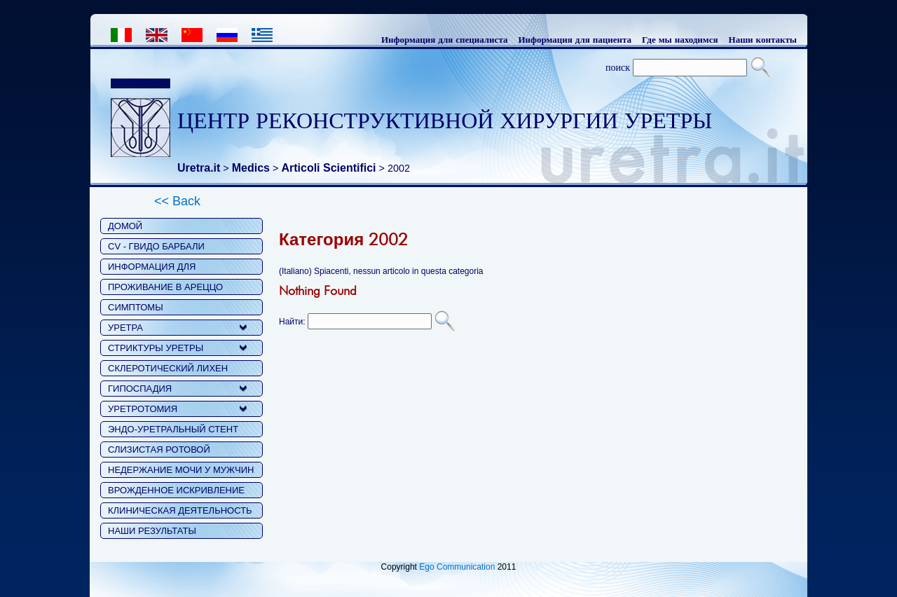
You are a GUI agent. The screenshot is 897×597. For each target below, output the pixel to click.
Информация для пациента (574, 39)
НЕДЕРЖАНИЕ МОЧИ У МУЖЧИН (181, 470)
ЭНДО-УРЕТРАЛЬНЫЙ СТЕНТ (173, 429)
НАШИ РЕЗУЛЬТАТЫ (152, 531)
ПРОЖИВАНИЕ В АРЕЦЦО (165, 287)
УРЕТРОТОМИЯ (142, 409)
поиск (617, 67)
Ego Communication (457, 567)
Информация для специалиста (444, 39)
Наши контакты (763, 39)
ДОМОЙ (125, 226)
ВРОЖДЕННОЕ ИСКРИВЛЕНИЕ (176, 490)
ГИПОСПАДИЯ (140, 388)
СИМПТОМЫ (135, 307)
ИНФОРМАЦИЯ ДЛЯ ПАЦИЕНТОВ (152, 268)
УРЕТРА (125, 327)
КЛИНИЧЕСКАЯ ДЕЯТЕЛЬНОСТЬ (180, 510)
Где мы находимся (680, 39)
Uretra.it (198, 168)
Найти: (292, 322)
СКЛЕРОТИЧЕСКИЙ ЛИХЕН (168, 368)
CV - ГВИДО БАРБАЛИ (156, 246)
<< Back (177, 201)
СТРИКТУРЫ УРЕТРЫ (155, 348)
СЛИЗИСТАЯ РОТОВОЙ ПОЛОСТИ (159, 451)
